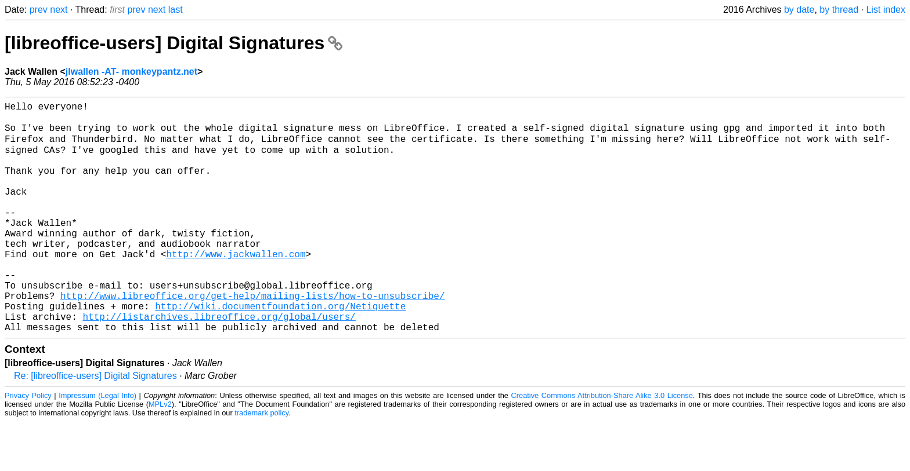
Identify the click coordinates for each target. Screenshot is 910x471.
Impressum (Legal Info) (97, 444)
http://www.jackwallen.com (235, 286)
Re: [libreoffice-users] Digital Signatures (95, 425)
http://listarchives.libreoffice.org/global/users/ (218, 363)
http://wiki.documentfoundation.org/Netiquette (280, 350)
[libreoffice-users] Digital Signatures (173, 42)
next (58, 9)
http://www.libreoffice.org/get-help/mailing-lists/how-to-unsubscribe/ (252, 337)
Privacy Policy (28, 444)
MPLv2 (160, 453)
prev (39, 9)
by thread (838, 9)
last (175, 9)
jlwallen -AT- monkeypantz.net (131, 71)
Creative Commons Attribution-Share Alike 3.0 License (602, 444)
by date (799, 9)
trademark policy (261, 462)
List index (885, 9)
